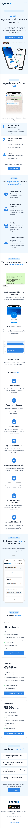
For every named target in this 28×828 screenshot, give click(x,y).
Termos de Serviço (14, 822)
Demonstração (14, 168)
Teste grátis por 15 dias (14, 37)
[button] (12, 555)
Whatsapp (14, 790)
